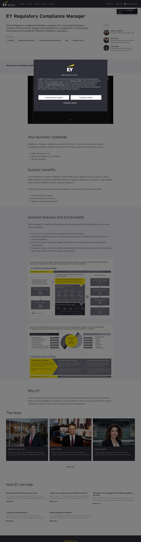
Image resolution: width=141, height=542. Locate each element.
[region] (70, 85)
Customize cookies (70, 103)
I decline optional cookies (54, 97)
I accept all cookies (86, 97)
